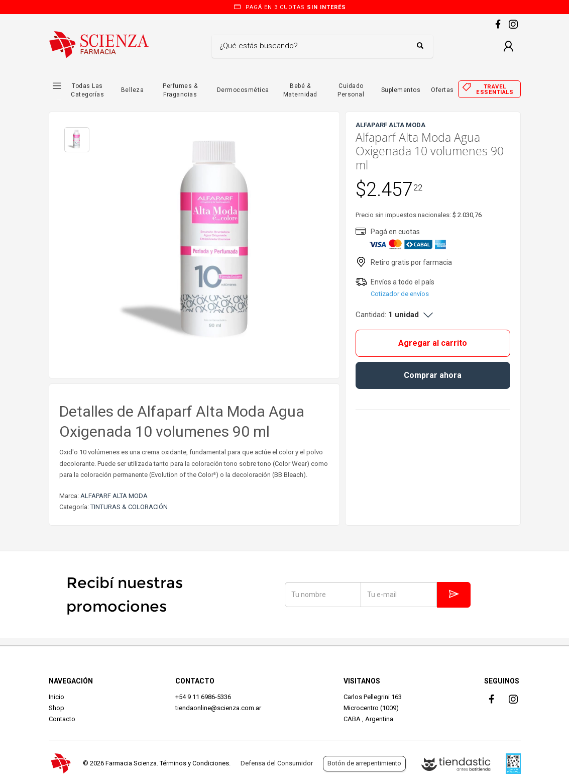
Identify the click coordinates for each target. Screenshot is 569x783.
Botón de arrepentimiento (364, 763)
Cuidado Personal (350, 90)
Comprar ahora (433, 375)
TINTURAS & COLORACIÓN (129, 507)
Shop (56, 708)
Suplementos (401, 89)
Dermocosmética (243, 89)
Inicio (56, 697)
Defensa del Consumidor (277, 763)
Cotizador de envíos (400, 294)
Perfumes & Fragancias (180, 90)
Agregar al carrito (432, 343)
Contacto (62, 719)
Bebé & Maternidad (300, 90)
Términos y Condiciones (194, 763)
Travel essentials (494, 89)
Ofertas (442, 89)
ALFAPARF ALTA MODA (114, 496)
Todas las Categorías (87, 90)
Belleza (132, 89)
